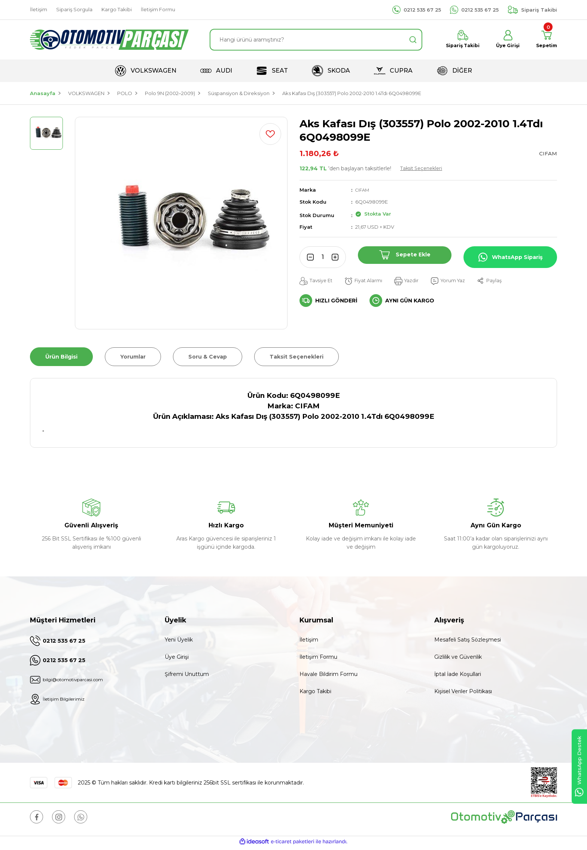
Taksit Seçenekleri (423, 168)
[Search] (316, 40)
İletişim (308, 639)
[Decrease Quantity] (307, 257)
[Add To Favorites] (270, 134)
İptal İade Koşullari (457, 674)
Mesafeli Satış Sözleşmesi (467, 639)
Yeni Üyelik (179, 639)
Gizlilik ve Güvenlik (458, 657)
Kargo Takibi (315, 691)
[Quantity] (322, 257)
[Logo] (109, 40)
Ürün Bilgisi (61, 356)
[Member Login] (503, 40)
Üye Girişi (177, 657)
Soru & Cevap (207, 356)
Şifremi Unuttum (187, 674)
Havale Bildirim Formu (328, 674)
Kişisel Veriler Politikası (463, 691)
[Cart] (545, 40)
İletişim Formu (318, 657)
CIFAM (363, 190)
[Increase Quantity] (337, 257)
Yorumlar (133, 356)
